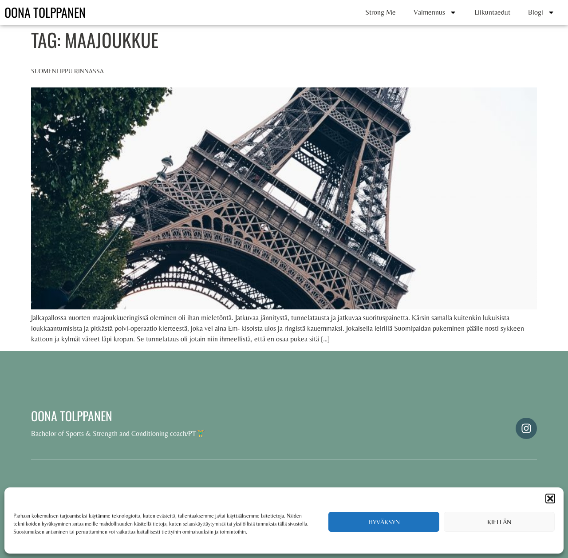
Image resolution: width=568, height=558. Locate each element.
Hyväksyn (384, 522)
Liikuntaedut (492, 12)
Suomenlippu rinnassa (67, 71)
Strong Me (380, 12)
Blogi (541, 12)
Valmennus (435, 12)
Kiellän (499, 522)
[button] (550, 498)
